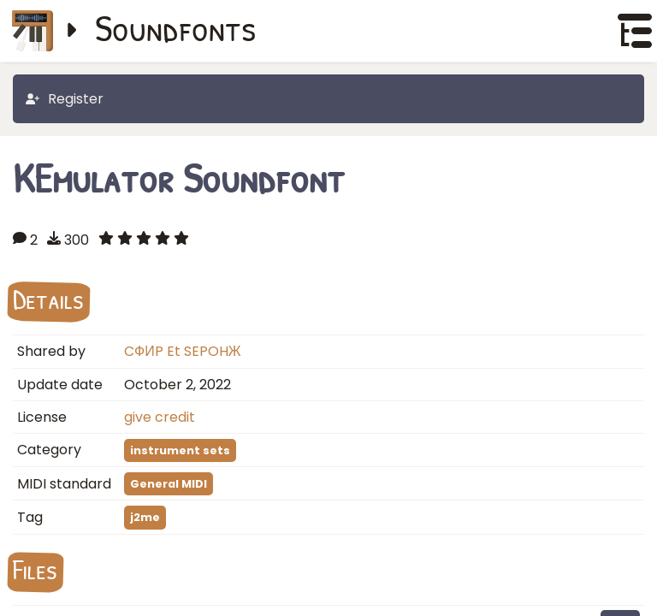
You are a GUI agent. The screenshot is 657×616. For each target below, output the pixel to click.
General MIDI (168, 484)
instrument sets (180, 450)
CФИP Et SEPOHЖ (182, 351)
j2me (145, 517)
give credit (159, 417)
